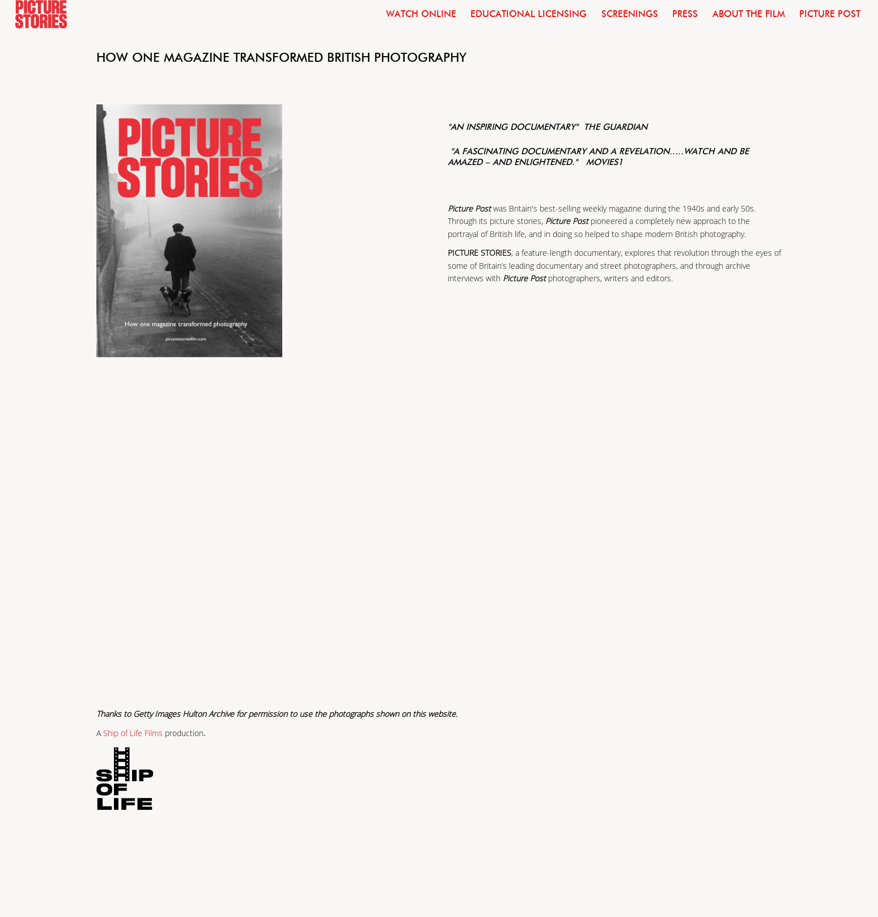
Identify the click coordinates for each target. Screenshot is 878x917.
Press (685, 14)
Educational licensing (528, 14)
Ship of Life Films (133, 733)
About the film (748, 14)
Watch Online (421, 14)
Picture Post (829, 14)
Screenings (629, 14)
